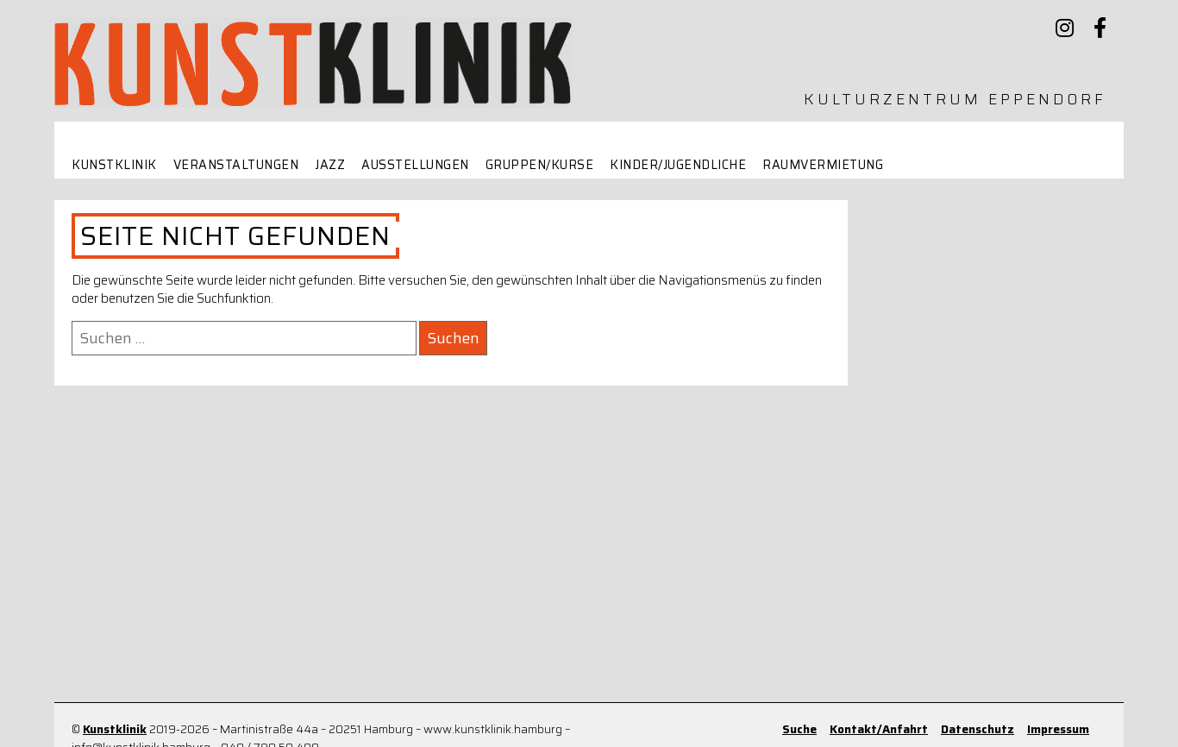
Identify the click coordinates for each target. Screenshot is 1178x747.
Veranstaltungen (236, 165)
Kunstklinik (114, 165)
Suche (799, 729)
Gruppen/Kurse (540, 165)
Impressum (1058, 729)
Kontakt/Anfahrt (879, 729)
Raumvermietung (822, 165)
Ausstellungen (415, 165)
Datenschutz (977, 729)
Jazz (330, 165)
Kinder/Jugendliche (678, 165)
